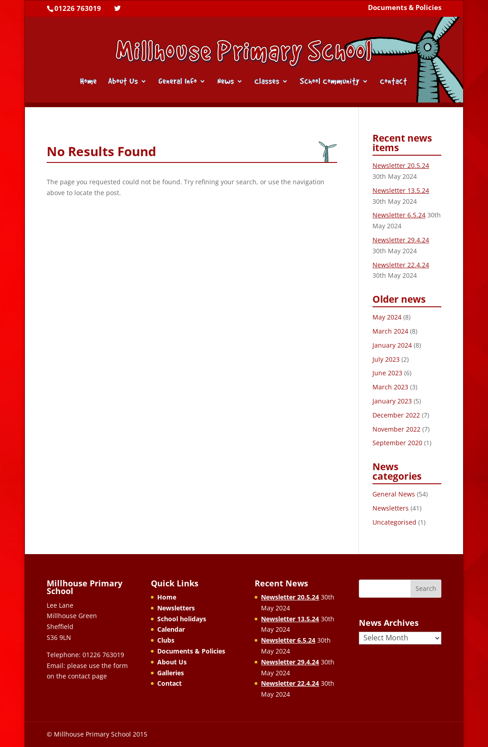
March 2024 (390, 331)
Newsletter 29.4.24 (400, 240)
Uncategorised (394, 522)
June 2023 (387, 373)
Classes (267, 82)
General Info (178, 82)
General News (393, 494)
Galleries (170, 672)
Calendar (171, 629)
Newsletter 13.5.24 (400, 190)
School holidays (181, 618)
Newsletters (390, 508)
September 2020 (397, 442)
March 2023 (390, 387)
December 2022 (396, 415)
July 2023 (386, 359)
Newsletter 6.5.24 (398, 215)
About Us (123, 82)
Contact (393, 82)
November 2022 (396, 429)
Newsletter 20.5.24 (400, 165)
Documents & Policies (404, 8)
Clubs (165, 640)
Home (88, 82)
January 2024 (392, 345)
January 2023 (392, 401)
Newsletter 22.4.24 (400, 264)
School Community (330, 82)
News (225, 82)
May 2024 (386, 317)
